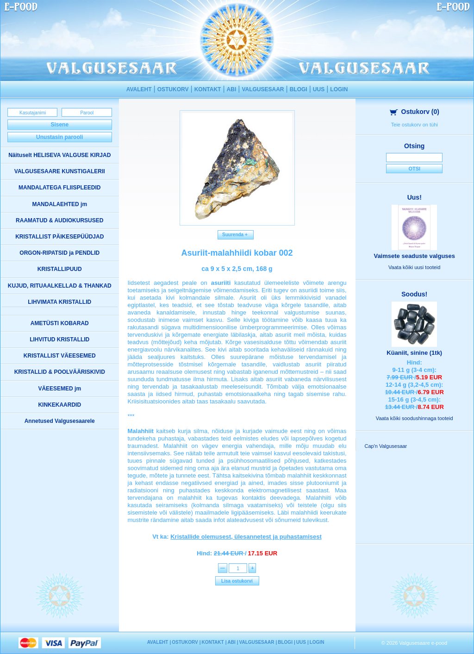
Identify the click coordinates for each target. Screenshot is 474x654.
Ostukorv (415, 111)
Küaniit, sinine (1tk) (414, 352)
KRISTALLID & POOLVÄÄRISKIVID (59, 372)
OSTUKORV (173, 89)
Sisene (59, 124)
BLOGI (298, 89)
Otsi (414, 168)
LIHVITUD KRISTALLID (59, 339)
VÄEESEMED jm (59, 388)
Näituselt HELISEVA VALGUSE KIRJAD (59, 155)
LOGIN (339, 89)
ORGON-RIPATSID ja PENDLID (59, 253)
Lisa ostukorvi (237, 581)
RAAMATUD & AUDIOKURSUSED (59, 220)
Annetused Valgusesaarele (60, 421)
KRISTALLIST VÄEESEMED (60, 355)
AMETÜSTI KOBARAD (60, 323)
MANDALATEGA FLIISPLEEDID (59, 187)
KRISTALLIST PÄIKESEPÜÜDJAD (59, 236)
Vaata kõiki (414, 267)
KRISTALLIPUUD (59, 269)
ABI (232, 89)
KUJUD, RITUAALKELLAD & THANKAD (60, 286)
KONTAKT (207, 89)
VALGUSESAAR (263, 89)
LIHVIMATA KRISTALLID (59, 302)
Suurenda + (236, 234)
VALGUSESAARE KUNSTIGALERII (59, 171)
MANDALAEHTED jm (59, 204)
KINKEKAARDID (59, 405)
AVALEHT (139, 89)
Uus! (414, 197)
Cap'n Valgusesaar (386, 446)
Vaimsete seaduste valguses (414, 255)
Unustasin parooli (59, 137)
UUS (318, 89)
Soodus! (414, 294)
